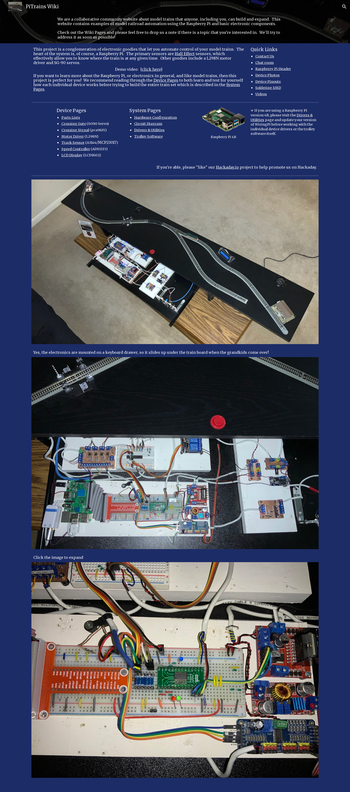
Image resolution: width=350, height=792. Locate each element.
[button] (344, 6)
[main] (174, 28)
